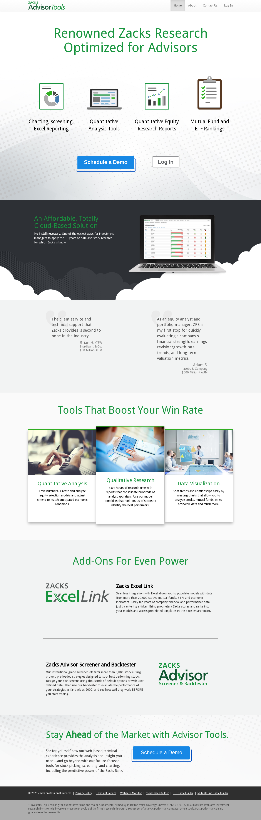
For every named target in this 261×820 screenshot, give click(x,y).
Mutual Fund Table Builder (212, 793)
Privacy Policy (83, 793)
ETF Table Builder (183, 793)
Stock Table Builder (157, 793)
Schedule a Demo (105, 162)
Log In (228, 5)
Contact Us (210, 5)
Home (178, 5)
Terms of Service (106, 793)
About (192, 5)
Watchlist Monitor (131, 793)
